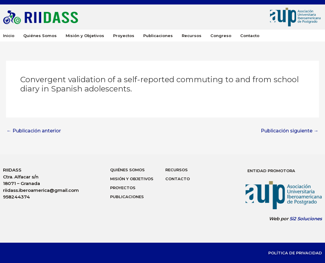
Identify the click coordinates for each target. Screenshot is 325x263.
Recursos (191, 35)
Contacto (249, 35)
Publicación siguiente (289, 131)
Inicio (8, 35)
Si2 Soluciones (305, 218)
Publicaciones (158, 35)
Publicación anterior (34, 131)
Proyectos (123, 35)
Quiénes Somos (40, 35)
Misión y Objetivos (85, 35)
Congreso (220, 35)
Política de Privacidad (295, 252)
